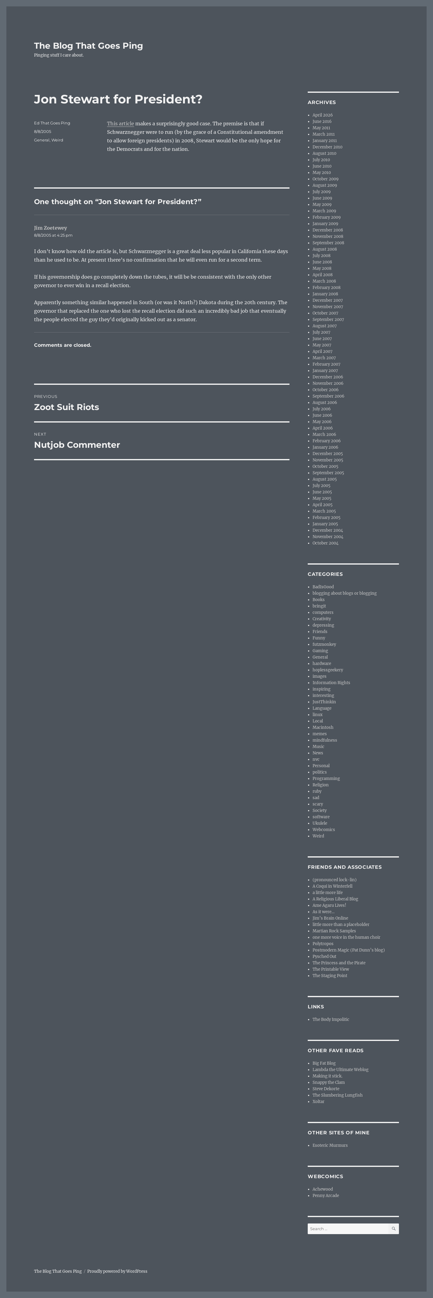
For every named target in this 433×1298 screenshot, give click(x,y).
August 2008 (325, 249)
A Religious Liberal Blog (335, 899)
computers (323, 612)
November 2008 (328, 236)
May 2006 (322, 421)
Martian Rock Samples (334, 931)
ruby (317, 791)
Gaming (320, 650)
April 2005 (323, 504)
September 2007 (328, 319)
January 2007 (325, 370)
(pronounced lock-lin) (335, 879)
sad (316, 797)
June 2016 (322, 121)
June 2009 (322, 198)
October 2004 (325, 543)
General (42, 139)
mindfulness (325, 740)
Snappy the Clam (329, 1082)
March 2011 (324, 134)
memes (320, 733)
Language (322, 708)
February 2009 (327, 217)
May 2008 (322, 268)
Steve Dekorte (326, 1088)
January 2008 (325, 294)
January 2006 (325, 447)
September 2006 (329, 396)
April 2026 (323, 115)
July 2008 (322, 255)
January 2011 (325, 140)
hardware (322, 663)
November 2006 (328, 383)
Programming (326, 778)
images (320, 676)
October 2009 (326, 179)
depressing (323, 625)
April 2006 (323, 428)
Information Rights (331, 682)
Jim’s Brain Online (330, 918)
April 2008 (323, 274)
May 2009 (322, 204)
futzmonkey (324, 644)
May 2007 (322, 345)
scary (318, 804)
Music (318, 746)
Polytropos (323, 943)
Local (318, 721)
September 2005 (328, 472)
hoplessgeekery (328, 670)
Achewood (323, 1189)
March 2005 (324, 511)
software (321, 817)
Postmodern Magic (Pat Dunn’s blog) (349, 950)
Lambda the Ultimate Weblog (341, 1069)
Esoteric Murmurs (330, 1145)
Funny (319, 638)
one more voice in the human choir (346, 937)
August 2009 (325, 185)
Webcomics (324, 829)
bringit (319, 606)
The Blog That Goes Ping (88, 45)
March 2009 (324, 211)
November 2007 (328, 306)
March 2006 (324, 434)
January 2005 (325, 524)
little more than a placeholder (341, 924)
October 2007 (325, 313)
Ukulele (320, 823)
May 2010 (322, 172)
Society (320, 810)
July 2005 (322, 485)
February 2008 (327, 287)
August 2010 (324, 153)
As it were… (323, 911)
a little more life (328, 892)
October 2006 (326, 389)
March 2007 (324, 357)
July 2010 (321, 159)
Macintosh (323, 727)
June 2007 (322, 338)
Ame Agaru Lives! (329, 905)
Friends (320, 631)
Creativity (322, 618)
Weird (57, 139)
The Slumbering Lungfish (338, 1095)
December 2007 (328, 300)
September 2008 (328, 242)
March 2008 (324, 281)
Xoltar (318, 1101)
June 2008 (322, 262)
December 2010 (327, 147)
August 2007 (325, 326)
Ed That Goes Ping (52, 122)
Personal (321, 765)
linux (318, 714)
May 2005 (322, 498)
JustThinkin (324, 702)
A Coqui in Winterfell (332, 886)
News (318, 753)
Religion (321, 785)
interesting (323, 695)
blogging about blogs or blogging (345, 593)
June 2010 (322, 166)
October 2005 (325, 466)
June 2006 (322, 415)
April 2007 (323, 351)
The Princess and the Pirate (339, 963)
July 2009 (322, 191)
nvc (316, 759)
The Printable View (331, 969)
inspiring (322, 689)
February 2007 (327, 364)
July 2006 (322, 409)
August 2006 (325, 402)
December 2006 (328, 377)
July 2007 (322, 332)
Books (319, 599)
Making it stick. (327, 1076)
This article (120, 123)
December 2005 (328, 453)
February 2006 (327, 441)
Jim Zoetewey (50, 228)
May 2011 (321, 127)
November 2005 (328, 460)
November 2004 (328, 536)
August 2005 (325, 479)
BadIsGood (323, 587)
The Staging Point (330, 975)
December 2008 (328, 230)
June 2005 (322, 492)
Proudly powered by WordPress (117, 1271)
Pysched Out (324, 956)
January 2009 (325, 223)
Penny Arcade (326, 1195)
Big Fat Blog (324, 1063)
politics (320, 772)
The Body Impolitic (331, 1019)
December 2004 (328, 530)
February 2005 (327, 517)
